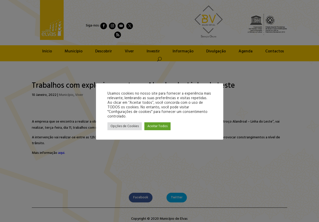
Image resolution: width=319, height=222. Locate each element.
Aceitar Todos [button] (157, 126)
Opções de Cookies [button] (124, 126)
